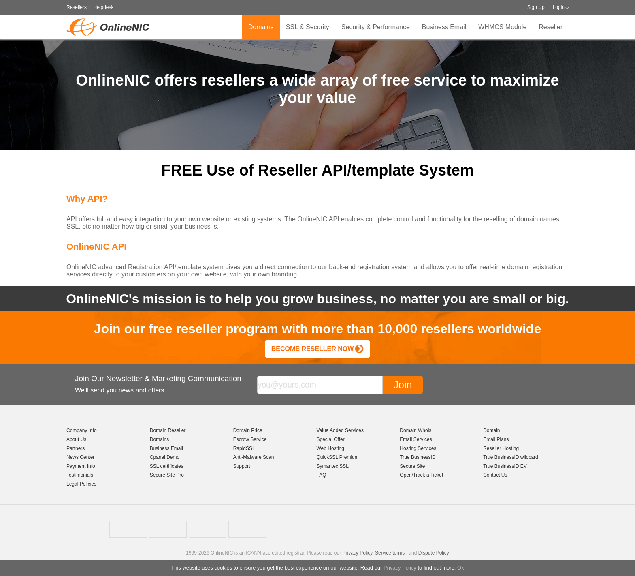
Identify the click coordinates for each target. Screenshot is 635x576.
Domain (491, 430)
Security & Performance (375, 27)
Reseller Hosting (501, 448)
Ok (460, 568)
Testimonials (79, 475)
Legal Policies (81, 484)
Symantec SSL (332, 466)
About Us (76, 439)
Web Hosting (330, 448)
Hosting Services (418, 448)
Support (241, 466)
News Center (80, 457)
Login (559, 7)
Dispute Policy (433, 553)
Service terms (390, 553)
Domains (261, 27)
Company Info (81, 430)
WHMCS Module (502, 27)
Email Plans (496, 439)
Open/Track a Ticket (421, 475)
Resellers (76, 7)
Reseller (551, 27)
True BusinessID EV (505, 466)
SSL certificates (166, 466)
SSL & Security (307, 27)
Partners (75, 448)
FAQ (321, 475)
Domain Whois (415, 430)
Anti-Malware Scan (253, 457)
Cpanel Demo (164, 457)
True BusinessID (417, 457)
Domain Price (247, 430)
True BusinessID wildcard (510, 457)
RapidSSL (244, 448)
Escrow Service (250, 439)
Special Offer (330, 439)
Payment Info (80, 466)
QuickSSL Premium (337, 457)
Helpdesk (103, 7)
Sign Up (536, 7)
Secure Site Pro (167, 475)
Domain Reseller (168, 430)
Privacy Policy (400, 568)
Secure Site (412, 466)
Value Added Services (340, 430)
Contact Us (495, 475)
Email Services (416, 439)
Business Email (444, 27)
